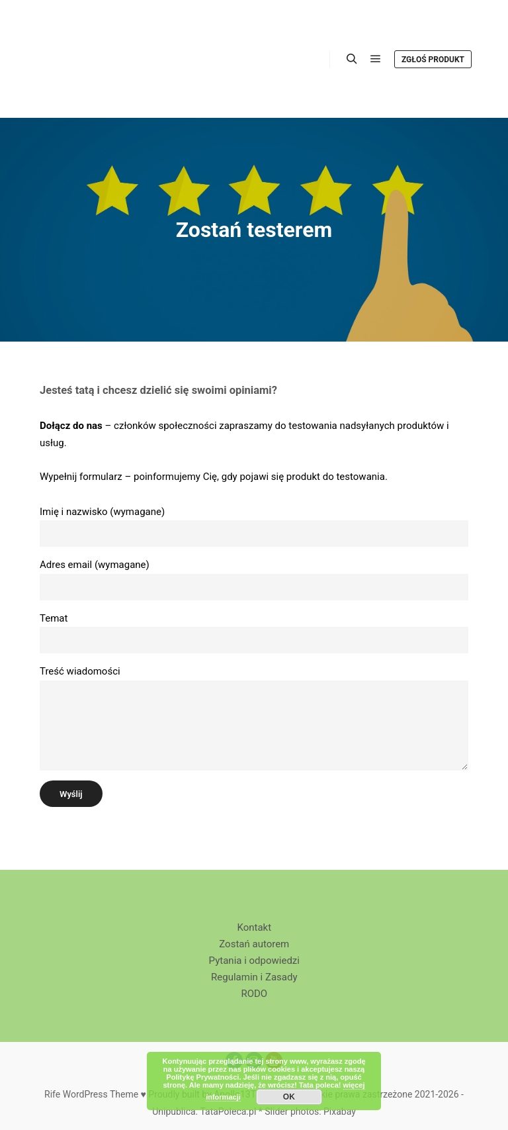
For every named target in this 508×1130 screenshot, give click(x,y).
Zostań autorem (254, 944)
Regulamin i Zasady (254, 977)
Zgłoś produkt (433, 59)
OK (289, 1097)
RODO (254, 994)
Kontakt (254, 927)
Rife (52, 1094)
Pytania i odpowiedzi (254, 960)
